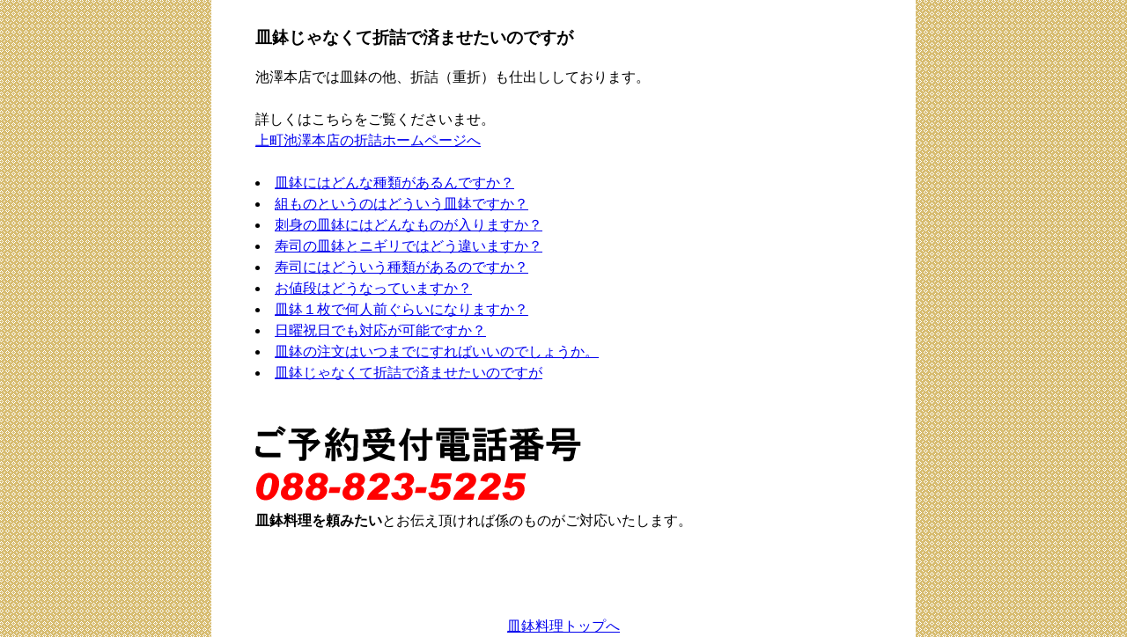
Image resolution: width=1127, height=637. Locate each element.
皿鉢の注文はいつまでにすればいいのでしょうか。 (437, 351)
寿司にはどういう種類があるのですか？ (401, 267)
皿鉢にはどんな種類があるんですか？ (394, 182)
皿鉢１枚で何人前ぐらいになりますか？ (401, 309)
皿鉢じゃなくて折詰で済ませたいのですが (408, 372)
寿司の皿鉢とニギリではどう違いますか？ (408, 245)
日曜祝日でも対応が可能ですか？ (380, 330)
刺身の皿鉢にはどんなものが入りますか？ (408, 224)
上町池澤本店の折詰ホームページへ (368, 140)
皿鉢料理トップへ (563, 626)
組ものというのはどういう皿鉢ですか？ (401, 203)
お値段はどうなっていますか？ (373, 288)
